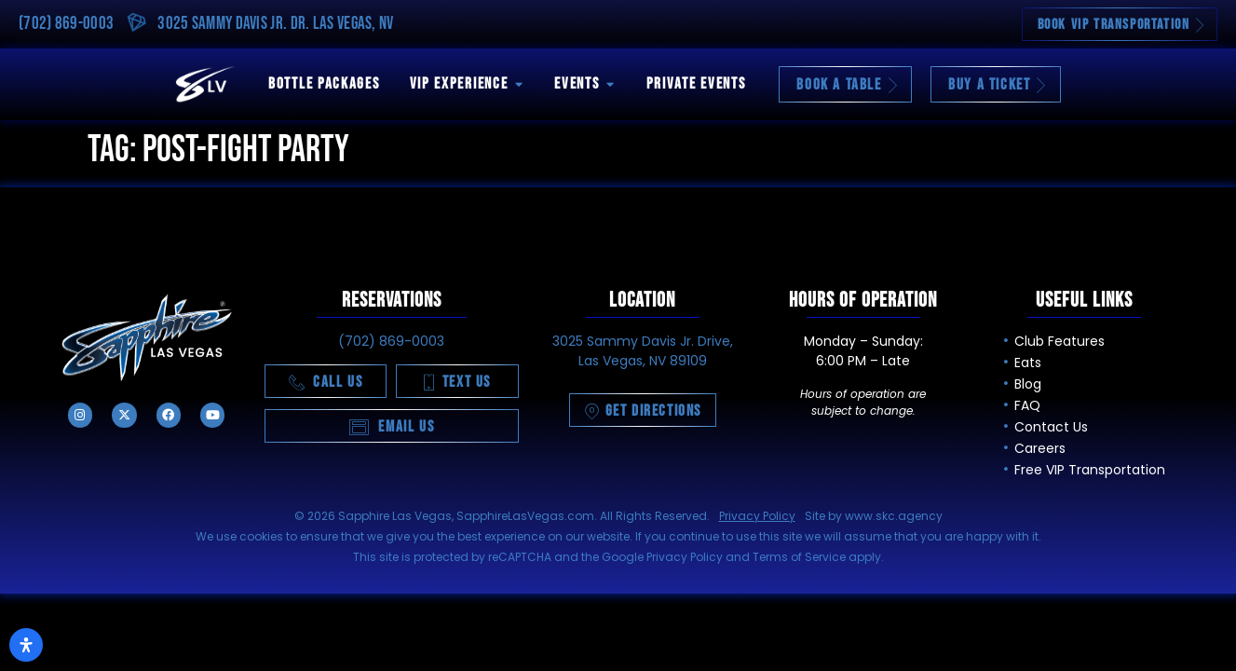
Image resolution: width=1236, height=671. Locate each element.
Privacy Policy (757, 516)
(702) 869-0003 (66, 23)
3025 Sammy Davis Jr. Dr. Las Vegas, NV (275, 23)
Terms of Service (799, 557)
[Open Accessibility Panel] (26, 645)
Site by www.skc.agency (874, 516)
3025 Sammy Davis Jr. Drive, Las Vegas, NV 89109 (642, 351)
